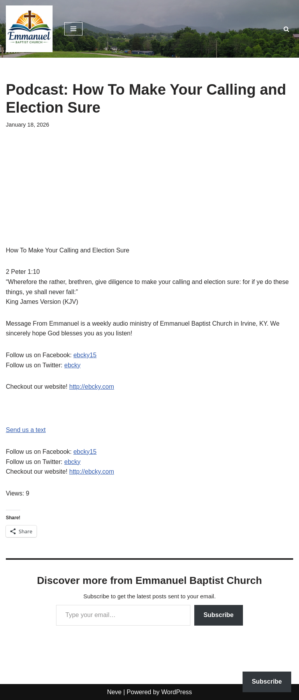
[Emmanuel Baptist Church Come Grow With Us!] (29, 28)
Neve (114, 692)
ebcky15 (85, 355)
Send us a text (26, 430)
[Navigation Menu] (73, 28)
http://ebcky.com (91, 386)
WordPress (176, 692)
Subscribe (219, 615)
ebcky (72, 365)
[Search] (286, 29)
